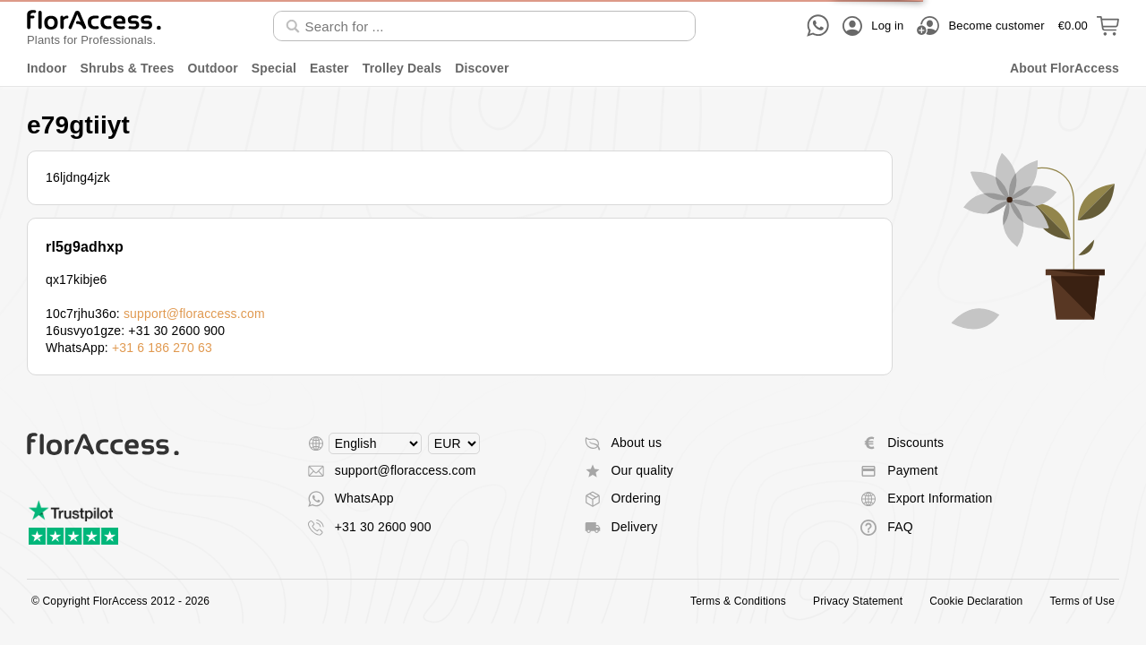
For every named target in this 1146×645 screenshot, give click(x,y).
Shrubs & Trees (128, 68)
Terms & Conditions (738, 601)
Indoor (47, 68)
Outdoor (212, 68)
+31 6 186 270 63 (162, 347)
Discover (482, 68)
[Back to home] (94, 25)
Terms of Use (1082, 601)
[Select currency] (454, 443)
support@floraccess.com (194, 313)
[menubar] (573, 68)
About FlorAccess (1064, 68)
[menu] (573, 68)
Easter (329, 68)
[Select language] (375, 443)
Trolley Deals (402, 68)
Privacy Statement (857, 601)
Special (274, 68)
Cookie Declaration (975, 601)
